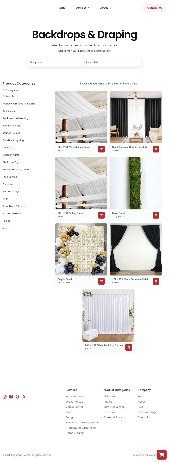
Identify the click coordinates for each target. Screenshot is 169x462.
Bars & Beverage (12, 125)
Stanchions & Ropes (14, 206)
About (141, 402)
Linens (6, 198)
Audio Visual (9, 111)
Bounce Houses (11, 133)
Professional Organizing (81, 428)
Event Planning (75, 396)
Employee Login (147, 412)
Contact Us (154, 8)
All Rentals (8, 96)
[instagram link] (4, 397)
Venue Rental (74, 407)
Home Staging (75, 433)
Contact (143, 417)
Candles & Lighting (13, 140)
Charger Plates (11, 155)
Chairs (6, 147)
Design (70, 417)
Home (61, 8)
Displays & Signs (12, 162)
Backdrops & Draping (15, 118)
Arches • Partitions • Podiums (19, 103)
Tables (6, 220)
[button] (82, 8)
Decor (70, 412)
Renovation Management (82, 422)
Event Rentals (74, 402)
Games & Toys (11, 191)
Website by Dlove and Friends (149, 455)
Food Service (10, 177)
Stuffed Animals (12, 213)
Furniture (8, 184)
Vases (6, 228)
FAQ (140, 407)
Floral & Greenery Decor (16, 169)
